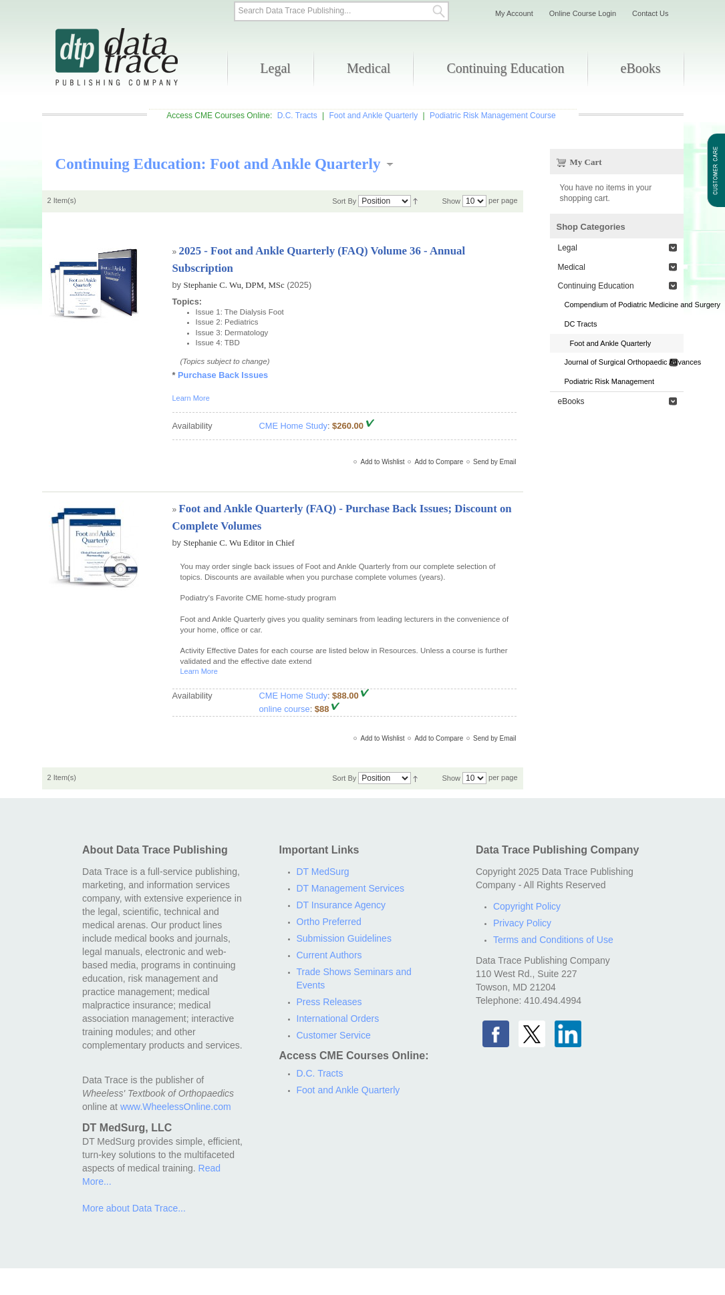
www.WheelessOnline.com (175, 1106)
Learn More (191, 398)
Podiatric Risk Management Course (493, 115)
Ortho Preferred (329, 921)
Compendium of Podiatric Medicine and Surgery (624, 305)
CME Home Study (293, 426)
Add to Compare (438, 462)
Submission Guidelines (344, 938)
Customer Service (334, 1035)
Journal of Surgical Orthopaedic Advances (624, 362)
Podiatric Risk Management (610, 381)
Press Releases (329, 1001)
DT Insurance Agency (341, 905)
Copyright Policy (527, 906)
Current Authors (329, 955)
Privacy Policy (522, 923)
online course (284, 709)
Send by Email (494, 462)
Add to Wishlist (382, 462)
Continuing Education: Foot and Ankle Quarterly (218, 163)
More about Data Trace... (134, 1208)
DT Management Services (351, 888)
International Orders (338, 1018)
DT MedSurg (323, 871)
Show (451, 201)
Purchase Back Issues (223, 375)
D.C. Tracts (297, 115)
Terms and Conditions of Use (553, 939)
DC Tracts (581, 324)
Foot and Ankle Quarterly (373, 115)
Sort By (344, 201)
